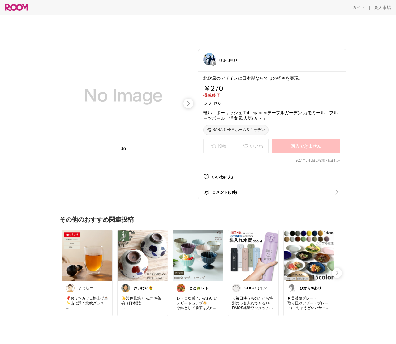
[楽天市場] (382, 7)
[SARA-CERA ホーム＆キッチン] (236, 130)
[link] (87, 255)
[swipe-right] (188, 103)
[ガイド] (358, 7)
